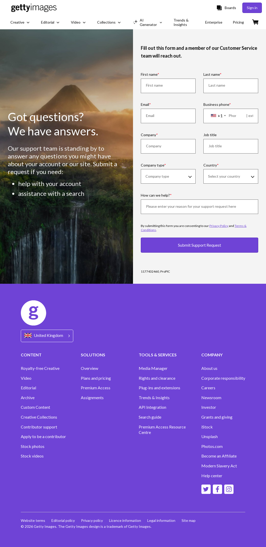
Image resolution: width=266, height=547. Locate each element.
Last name (211, 74)
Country (210, 165)
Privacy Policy (218, 226)
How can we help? (155, 195)
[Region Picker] (47, 336)
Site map (189, 520)
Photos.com (212, 446)
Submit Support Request (199, 245)
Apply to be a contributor (43, 436)
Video (26, 378)
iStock (207, 426)
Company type (152, 165)
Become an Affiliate (219, 455)
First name (149, 74)
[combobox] (218, 115)
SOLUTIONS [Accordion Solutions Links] (93, 354)
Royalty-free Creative (40, 368)
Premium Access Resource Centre (162, 429)
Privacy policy (92, 520)
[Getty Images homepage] (34, 8)
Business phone (216, 104)
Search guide (150, 416)
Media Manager (153, 368)
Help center (211, 475)
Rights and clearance (157, 378)
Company (148, 135)
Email (145, 104)
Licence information (125, 520)
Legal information (161, 520)
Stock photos (32, 446)
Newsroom (211, 397)
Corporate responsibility (223, 378)
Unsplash (209, 436)
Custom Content (35, 407)
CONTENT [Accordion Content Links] (31, 354)
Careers (208, 387)
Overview (89, 368)
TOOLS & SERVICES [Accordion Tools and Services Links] (158, 354)
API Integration (152, 407)
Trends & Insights (154, 397)
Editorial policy (63, 520)
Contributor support (39, 426)
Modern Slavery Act (219, 465)
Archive (28, 397)
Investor (208, 407)
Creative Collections (39, 416)
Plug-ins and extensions (159, 387)
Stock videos (32, 455)
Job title (210, 135)
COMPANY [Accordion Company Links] (212, 354)
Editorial (28, 387)
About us (209, 368)
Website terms (33, 520)
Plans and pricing (96, 378)
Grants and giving (216, 416)
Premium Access (95, 387)
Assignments (92, 397)
